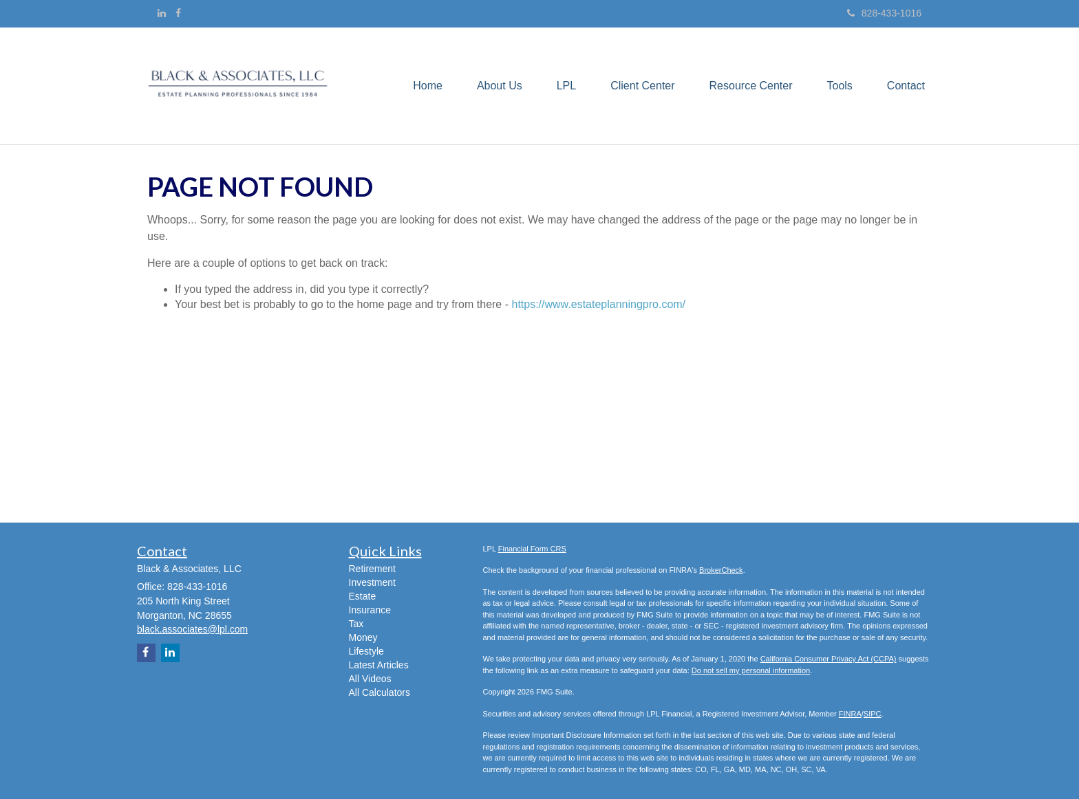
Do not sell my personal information (751, 670)
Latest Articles (379, 664)
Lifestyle (366, 651)
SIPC (873, 714)
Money (363, 637)
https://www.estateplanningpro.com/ (598, 304)
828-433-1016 (884, 13)
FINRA (850, 714)
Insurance (370, 609)
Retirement (372, 568)
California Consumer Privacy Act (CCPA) (828, 659)
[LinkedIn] (162, 13)
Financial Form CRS (532, 549)
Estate (362, 596)
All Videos (370, 678)
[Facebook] (178, 13)
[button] (500, 86)
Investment (372, 582)
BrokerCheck (721, 570)
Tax (356, 623)
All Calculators (379, 692)
